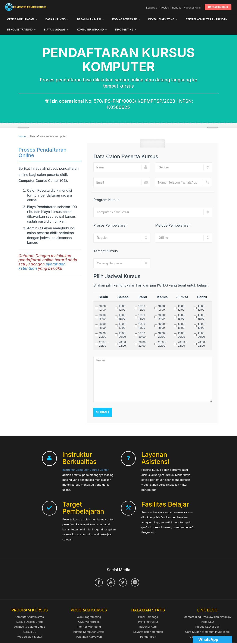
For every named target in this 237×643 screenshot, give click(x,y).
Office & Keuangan (22, 19)
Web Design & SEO (29, 626)
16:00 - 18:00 (103, 315)
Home (22, 126)
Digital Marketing (163, 19)
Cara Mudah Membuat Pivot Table (207, 621)
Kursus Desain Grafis (29, 611)
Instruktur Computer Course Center (85, 459)
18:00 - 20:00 (103, 324)
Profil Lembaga (148, 606)
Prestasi (164, 7)
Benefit (176, 7)
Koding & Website (126, 19)
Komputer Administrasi (29, 606)
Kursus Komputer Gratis (88, 621)
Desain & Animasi (90, 19)
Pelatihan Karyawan (89, 626)
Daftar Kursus (218, 7)
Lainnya (193, 19)
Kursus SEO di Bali (207, 616)
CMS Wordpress (89, 611)
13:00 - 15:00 (103, 306)
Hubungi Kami (192, 7)
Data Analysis (57, 19)
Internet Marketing (89, 616)
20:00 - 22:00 (103, 333)
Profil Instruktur (148, 611)
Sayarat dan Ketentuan (148, 621)
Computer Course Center (41, 7)
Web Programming (89, 606)
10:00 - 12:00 (103, 297)
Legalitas (151, 7)
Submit (102, 402)
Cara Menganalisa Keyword (207, 626)
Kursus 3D (29, 621)
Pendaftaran (148, 626)
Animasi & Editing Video (29, 616)
